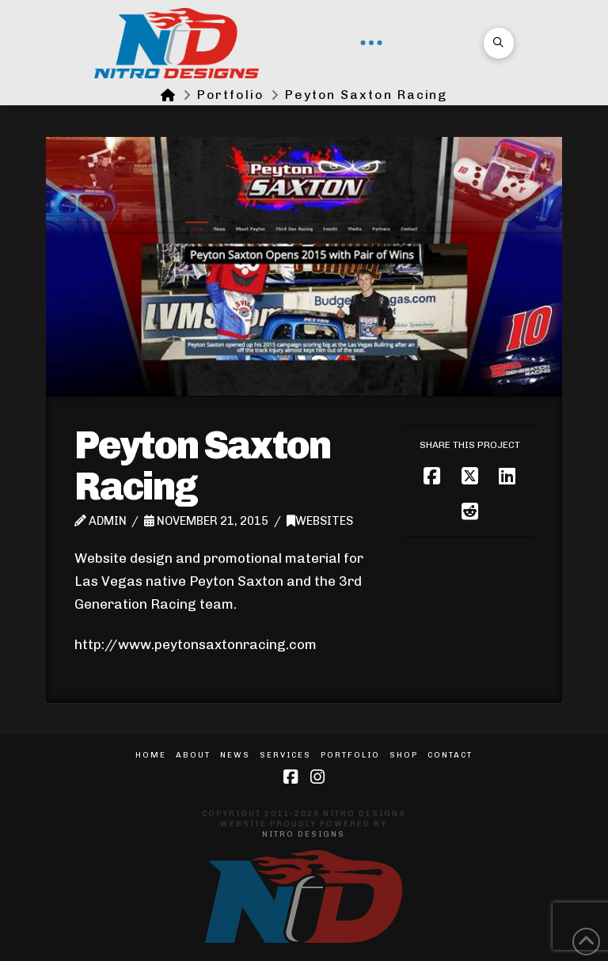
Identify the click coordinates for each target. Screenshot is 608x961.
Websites (320, 521)
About (193, 755)
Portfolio (350, 755)
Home (150, 755)
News (235, 755)
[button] (371, 43)
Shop (404, 755)
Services (285, 755)
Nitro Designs (303, 834)
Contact (450, 755)
